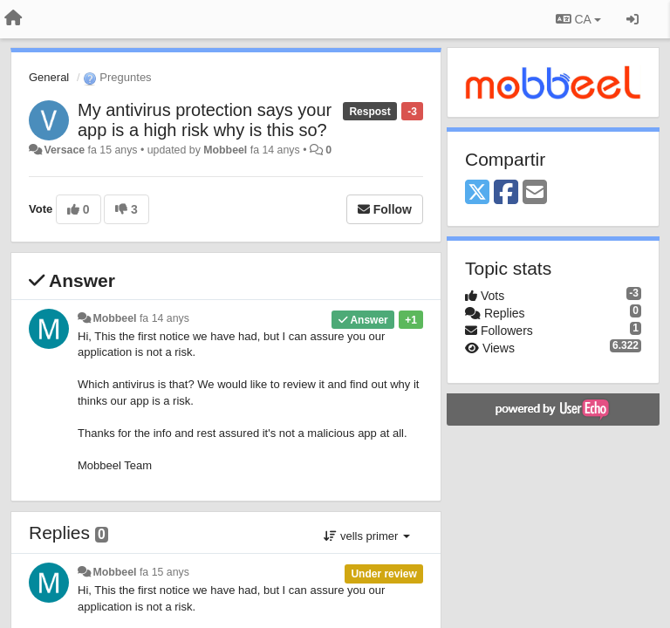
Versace (64, 150)
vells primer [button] (367, 536)
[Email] (535, 193)
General (49, 77)
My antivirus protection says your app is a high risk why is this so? (205, 120)
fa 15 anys (164, 572)
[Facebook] (506, 193)
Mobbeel (225, 150)
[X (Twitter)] (477, 193)
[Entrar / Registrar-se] (632, 19)
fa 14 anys (164, 318)
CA (578, 19)
